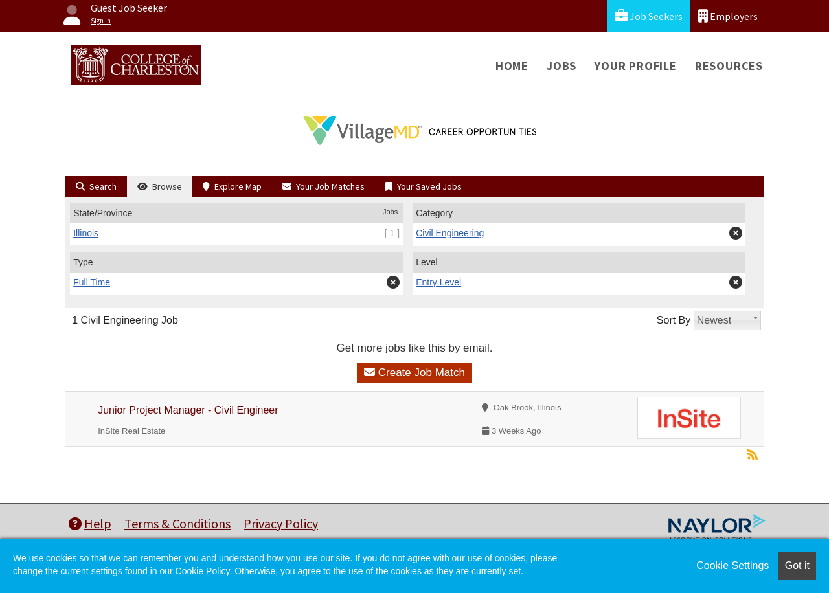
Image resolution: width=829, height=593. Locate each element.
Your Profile (636, 65)
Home (511, 65)
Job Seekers (649, 16)
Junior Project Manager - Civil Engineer (188, 410)
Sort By (673, 320)
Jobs (561, 65)
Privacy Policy (281, 523)
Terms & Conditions (177, 523)
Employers (728, 16)
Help (90, 523)
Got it (797, 565)
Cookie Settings (732, 565)
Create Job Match (414, 372)
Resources (729, 65)
